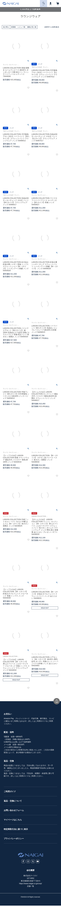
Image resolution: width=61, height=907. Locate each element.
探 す (43, 4)
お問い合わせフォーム (14, 810)
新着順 (13, 27)
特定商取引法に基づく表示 (16, 829)
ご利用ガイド (10, 791)
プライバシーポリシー (14, 839)
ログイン (50, 3)
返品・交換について (13, 801)
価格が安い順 (31, 27)
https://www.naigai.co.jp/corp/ (30, 884)
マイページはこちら (13, 820)
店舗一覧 (30, 886)
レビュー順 (21, 27)
